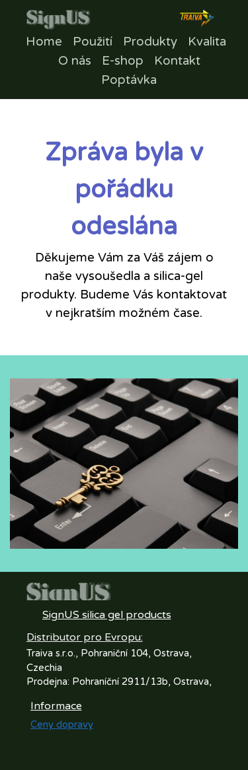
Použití (92, 41)
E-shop (123, 60)
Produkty (150, 41)
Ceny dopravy (61, 724)
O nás (74, 60)
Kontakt (177, 60)
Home (44, 41)
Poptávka (129, 80)
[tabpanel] (124, 228)
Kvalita (207, 41)
